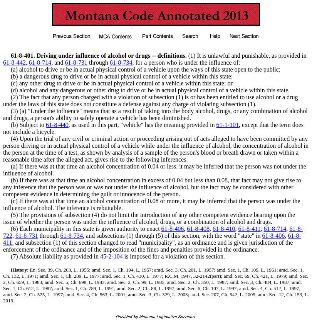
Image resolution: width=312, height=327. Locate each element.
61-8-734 (121, 62)
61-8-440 (57, 125)
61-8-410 (224, 228)
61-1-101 (227, 125)
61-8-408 (198, 228)
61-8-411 (249, 228)
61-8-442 (14, 62)
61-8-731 (76, 62)
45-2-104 (111, 256)
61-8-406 (172, 228)
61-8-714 (40, 62)
